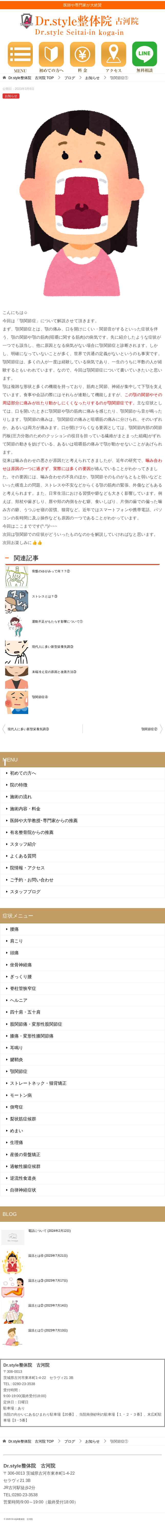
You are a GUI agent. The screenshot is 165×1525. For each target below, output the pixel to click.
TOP (31, 78)
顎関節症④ (40, 697)
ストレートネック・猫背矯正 (38, 1083)
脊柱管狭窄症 (23, 988)
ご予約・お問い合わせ (32, 880)
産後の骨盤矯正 (25, 1154)
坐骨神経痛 (21, 964)
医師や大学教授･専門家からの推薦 (44, 820)
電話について (49, 1231)
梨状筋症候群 (23, 1119)
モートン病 (21, 1095)
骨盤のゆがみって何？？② (51, 571)
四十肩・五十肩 (25, 1012)
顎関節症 (18, 1071)
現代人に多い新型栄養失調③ (52, 647)
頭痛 (14, 952)
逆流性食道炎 (23, 1178)
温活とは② (48, 1305)
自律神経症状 (23, 1190)
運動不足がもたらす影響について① (57, 621)
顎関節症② (149, 729)
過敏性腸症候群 (25, 1166)
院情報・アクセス (27, 867)
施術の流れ (21, 796)
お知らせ (11, 96)
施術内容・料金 (25, 808)
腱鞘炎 (16, 1059)
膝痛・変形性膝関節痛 (32, 1036)
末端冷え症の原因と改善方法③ (54, 672)
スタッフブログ (25, 891)
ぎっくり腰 (21, 976)
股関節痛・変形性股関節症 (36, 1024)
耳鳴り (16, 1047)
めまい (16, 1130)
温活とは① (48, 1330)
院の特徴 (18, 785)
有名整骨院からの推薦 (32, 832)
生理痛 (16, 1142)
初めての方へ (23, 773)
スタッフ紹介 (23, 844)
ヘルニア (18, 1000)
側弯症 (16, 1107)
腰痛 (14, 929)
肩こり (16, 941)
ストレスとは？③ (44, 596)
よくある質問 (23, 856)
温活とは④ (48, 1255)
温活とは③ (48, 1280)
